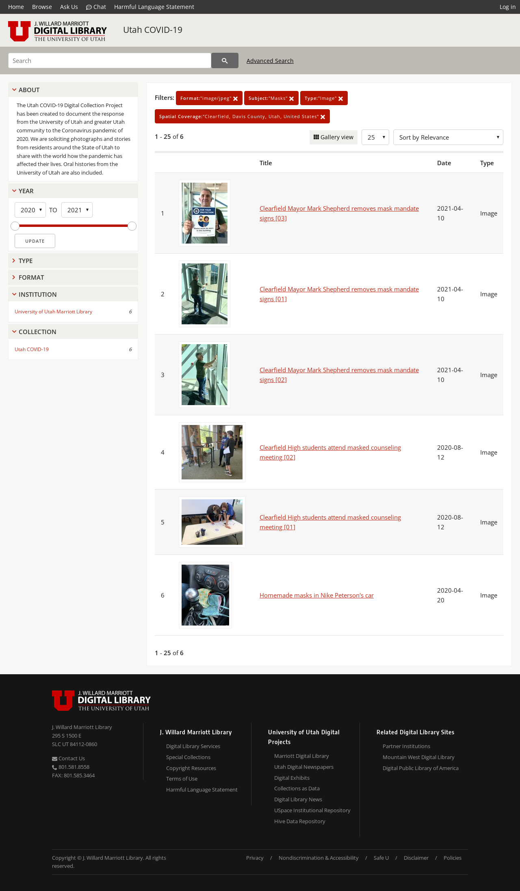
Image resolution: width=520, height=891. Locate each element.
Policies (453, 857)
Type (25, 261)
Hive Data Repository (299, 821)
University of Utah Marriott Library (53, 311)
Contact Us (68, 758)
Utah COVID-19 (152, 29)
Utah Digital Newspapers (304, 766)
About (29, 90)
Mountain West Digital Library (419, 757)
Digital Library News (298, 799)
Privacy (255, 857)
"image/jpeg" (209, 98)
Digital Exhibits (292, 777)
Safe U (381, 857)
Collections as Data (297, 788)
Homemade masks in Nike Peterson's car (317, 595)
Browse (42, 7)
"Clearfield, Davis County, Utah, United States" (242, 116)
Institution (38, 294)
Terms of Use (181, 778)
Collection (37, 332)
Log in (508, 7)
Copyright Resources (191, 768)
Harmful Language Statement (154, 7)
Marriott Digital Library (301, 755)
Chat (96, 7)
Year (26, 191)
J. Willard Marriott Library (82, 727)
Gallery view (336, 137)
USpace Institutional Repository (312, 810)
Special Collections (188, 757)
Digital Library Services (193, 746)
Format (31, 277)
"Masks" (271, 98)
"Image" (324, 98)
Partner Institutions (406, 746)
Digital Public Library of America (421, 768)
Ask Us (69, 7)
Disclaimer (416, 857)
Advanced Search (270, 61)
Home (16, 7)
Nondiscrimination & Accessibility (319, 857)
